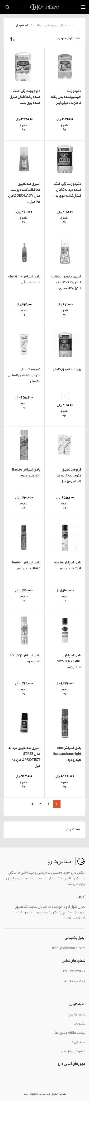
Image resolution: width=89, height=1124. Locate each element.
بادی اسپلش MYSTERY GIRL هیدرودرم (68, 662)
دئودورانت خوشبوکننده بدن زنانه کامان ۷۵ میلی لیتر (66, 97)
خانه (70, 25)
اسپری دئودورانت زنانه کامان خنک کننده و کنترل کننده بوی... (66, 283)
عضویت (79, 1024)
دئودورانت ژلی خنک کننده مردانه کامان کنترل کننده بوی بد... (67, 190)
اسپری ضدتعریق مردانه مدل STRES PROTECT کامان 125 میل (24, 757)
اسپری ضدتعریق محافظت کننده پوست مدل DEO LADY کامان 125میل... (24, 193)
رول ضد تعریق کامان (67, 370)
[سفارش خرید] (12, 39)
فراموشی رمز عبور (73, 1052)
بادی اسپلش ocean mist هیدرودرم (67, 566)
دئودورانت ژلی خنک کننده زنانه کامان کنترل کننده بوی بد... (24, 97)
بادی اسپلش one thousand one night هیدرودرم (67, 754)
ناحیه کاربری (76, 1015)
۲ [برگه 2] (48, 804)
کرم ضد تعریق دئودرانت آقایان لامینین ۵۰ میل (24, 376)
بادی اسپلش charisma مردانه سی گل (24, 280)
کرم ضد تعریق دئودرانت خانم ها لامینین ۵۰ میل (69, 476)
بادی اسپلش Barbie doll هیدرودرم (26, 473)
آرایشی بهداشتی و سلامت (48, 25)
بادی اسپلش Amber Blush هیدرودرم (26, 566)
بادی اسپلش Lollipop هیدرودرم (25, 659)
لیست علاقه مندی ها (70, 1033)
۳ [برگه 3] (40, 804)
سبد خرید (78, 1042)
